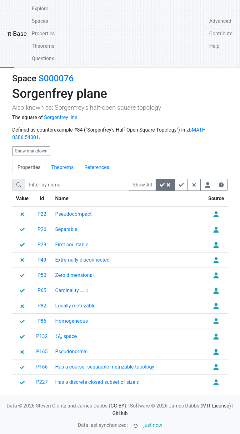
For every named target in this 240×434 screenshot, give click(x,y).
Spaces (40, 21)
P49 (42, 260)
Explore (40, 9)
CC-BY (118, 406)
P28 (42, 245)
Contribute (220, 33)
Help (214, 46)
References (96, 167)
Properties (43, 33)
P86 (42, 321)
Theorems (43, 46)
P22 (42, 214)
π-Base (17, 33)
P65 (42, 290)
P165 (42, 351)
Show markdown (31, 150)
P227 (42, 382)
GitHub (120, 413)
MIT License (215, 406)
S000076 (55, 78)
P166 (42, 367)
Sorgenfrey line (60, 117)
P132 (42, 336)
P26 (42, 229)
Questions (43, 58)
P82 (42, 306)
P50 (42, 275)
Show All (142, 185)
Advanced (220, 21)
